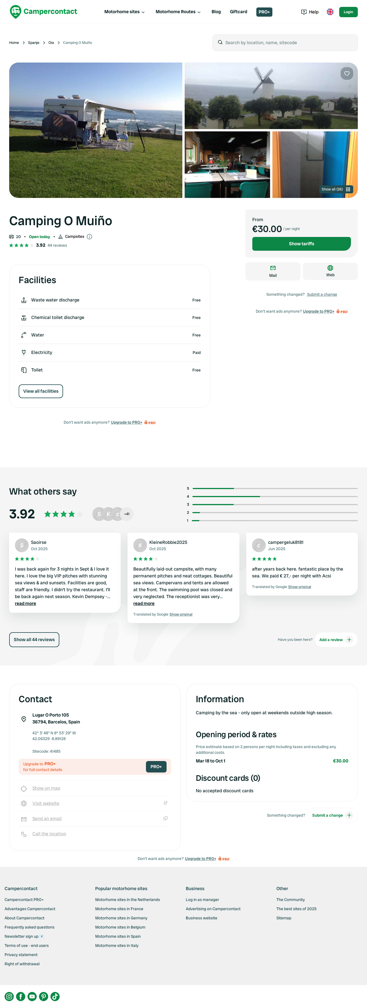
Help (310, 12)
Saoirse (38, 542)
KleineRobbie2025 (168, 542)
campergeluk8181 (286, 542)
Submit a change (322, 294)
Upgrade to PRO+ (126, 422)
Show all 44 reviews (34, 640)
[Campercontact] (43, 12)
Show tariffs (301, 244)
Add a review (336, 640)
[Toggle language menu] (330, 12)
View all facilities (40, 391)
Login (348, 11)
